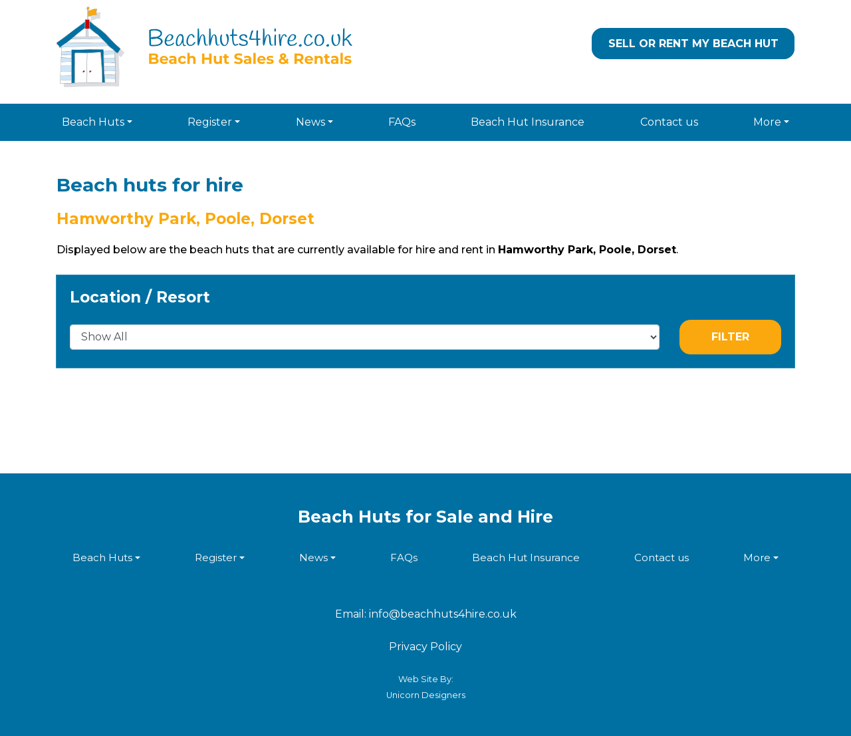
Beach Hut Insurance (527, 122)
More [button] (767, 122)
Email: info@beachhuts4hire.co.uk (426, 614)
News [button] (310, 122)
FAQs (402, 122)
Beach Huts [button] (93, 122)
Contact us (669, 122)
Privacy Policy (425, 646)
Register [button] (209, 122)
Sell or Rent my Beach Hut (693, 43)
